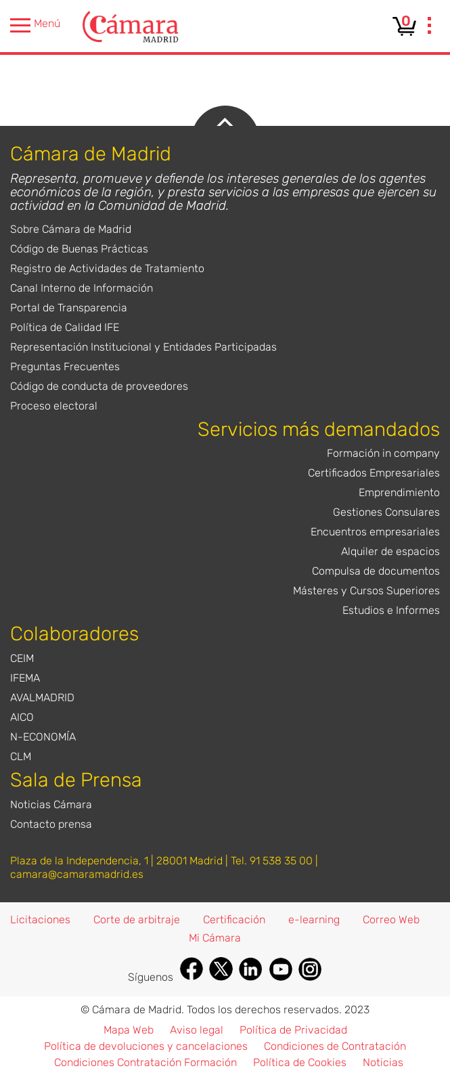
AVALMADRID (42, 697)
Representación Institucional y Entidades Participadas (143, 346)
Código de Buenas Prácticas (79, 248)
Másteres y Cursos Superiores (366, 590)
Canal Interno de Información (81, 288)
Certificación (234, 919)
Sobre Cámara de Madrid (70, 229)
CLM (20, 756)
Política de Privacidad (293, 1029)
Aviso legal (196, 1029)
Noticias (383, 1062)
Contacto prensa (51, 824)
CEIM (22, 658)
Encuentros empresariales (375, 531)
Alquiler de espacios (390, 551)
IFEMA (25, 677)
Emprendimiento (399, 492)
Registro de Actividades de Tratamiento (107, 268)
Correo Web (391, 919)
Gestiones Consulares (386, 512)
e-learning (314, 919)
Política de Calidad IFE (64, 327)
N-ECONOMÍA (43, 736)
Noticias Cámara (51, 804)
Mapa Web (129, 1029)
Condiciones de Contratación (335, 1046)
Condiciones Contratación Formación (145, 1062)
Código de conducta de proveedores (99, 386)
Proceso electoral (53, 405)
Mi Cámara (215, 937)
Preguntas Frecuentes (65, 366)
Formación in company (383, 453)
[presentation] (430, 27)
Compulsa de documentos (376, 571)
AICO (22, 717)
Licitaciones (40, 919)
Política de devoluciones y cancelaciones (146, 1046)
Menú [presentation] (35, 25)
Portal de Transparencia (68, 307)
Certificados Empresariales (374, 472)
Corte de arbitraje (136, 919)
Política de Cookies (299, 1062)
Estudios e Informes (391, 610)
